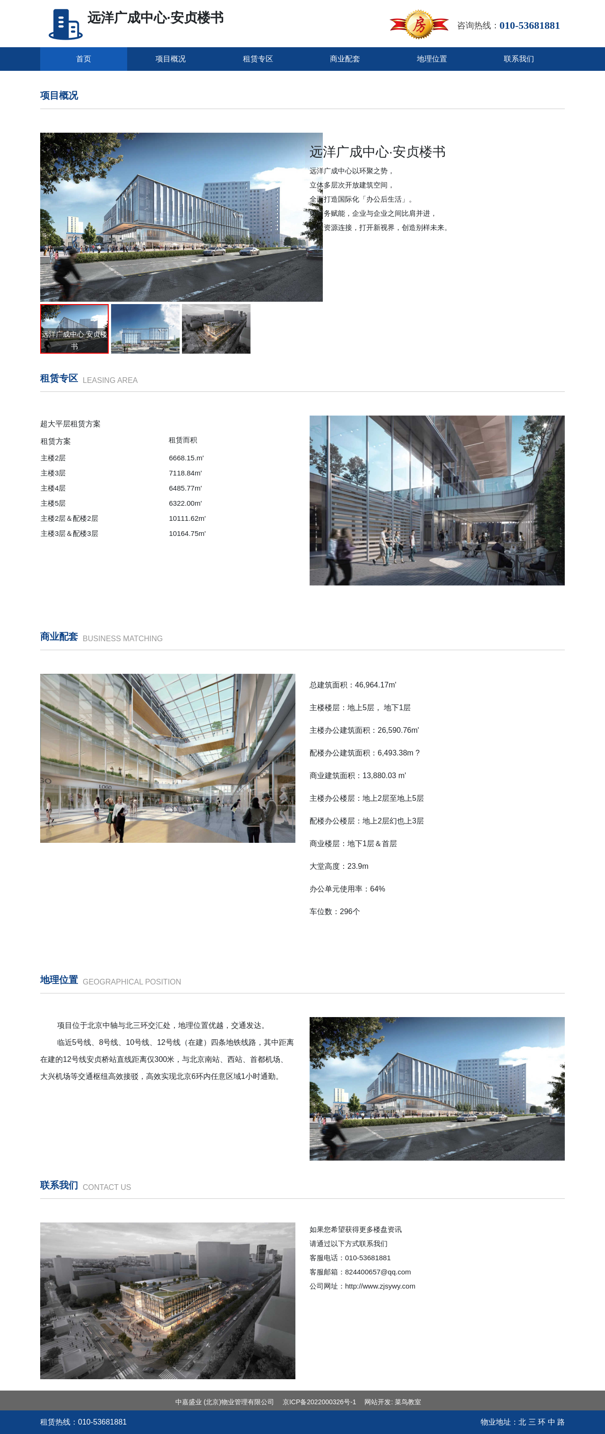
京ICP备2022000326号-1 (319, 1402)
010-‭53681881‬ (102, 1422)
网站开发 (377, 1402)
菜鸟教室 (408, 1402)
